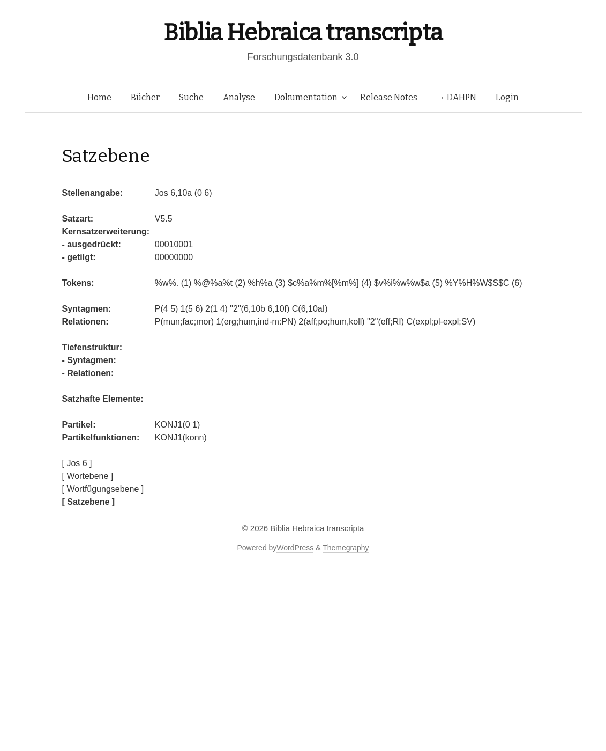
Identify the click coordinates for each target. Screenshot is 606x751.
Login (507, 97)
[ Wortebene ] (88, 476)
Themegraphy (346, 547)
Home (99, 97)
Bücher (145, 97)
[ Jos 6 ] (77, 463)
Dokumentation (306, 97)
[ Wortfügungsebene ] (103, 489)
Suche (191, 97)
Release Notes (388, 97)
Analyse (239, 97)
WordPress (294, 547)
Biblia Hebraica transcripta (302, 32)
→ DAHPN (456, 97)
